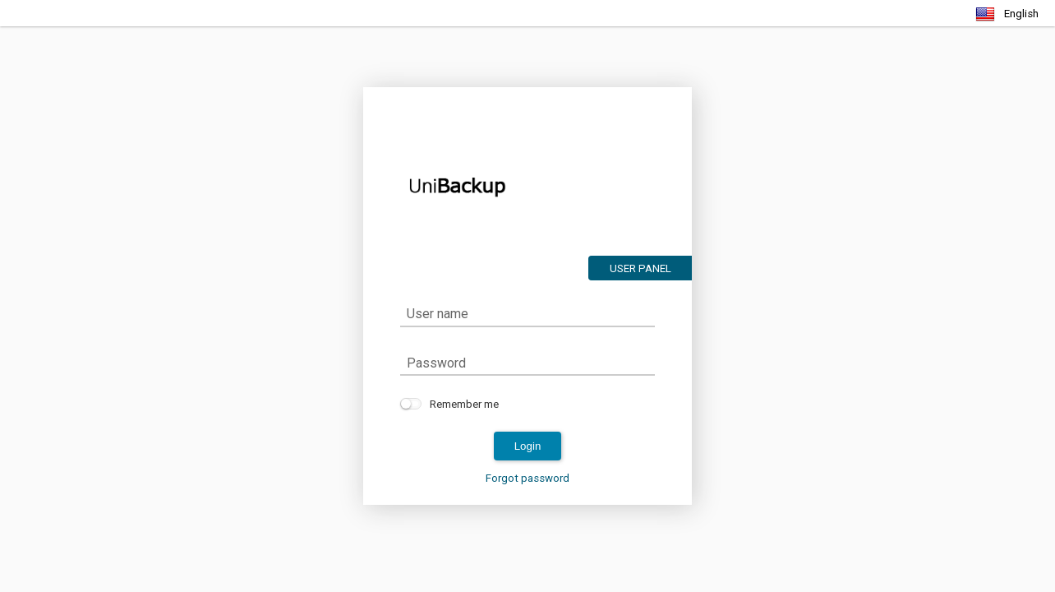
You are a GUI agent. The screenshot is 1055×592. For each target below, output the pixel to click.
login (527, 446)
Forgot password (527, 478)
